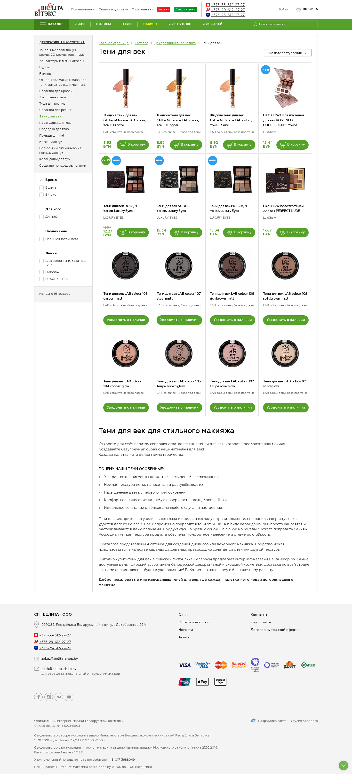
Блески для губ (51, 142)
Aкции (184, 637)
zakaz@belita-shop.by (59, 659)
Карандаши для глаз (55, 122)
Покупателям (83, 9)
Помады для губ (51, 135)
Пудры (44, 67)
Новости (185, 630)
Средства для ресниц (55, 110)
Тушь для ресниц (52, 103)
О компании (143, 9)
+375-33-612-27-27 (225, 5)
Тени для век (50, 116)
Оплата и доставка (113, 9)
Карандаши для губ (54, 159)
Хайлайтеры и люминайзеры (61, 61)
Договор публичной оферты (275, 630)
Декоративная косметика (62, 42)
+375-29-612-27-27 (225, 10)
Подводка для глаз (54, 129)
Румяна (45, 73)
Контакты (259, 615)
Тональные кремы (52, 97)
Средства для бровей (55, 91)
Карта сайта (261, 622)
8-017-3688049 (123, 759)
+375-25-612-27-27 (225, 15)
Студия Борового (304, 721)
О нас (183, 615)
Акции (164, 9)
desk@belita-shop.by (59, 669)
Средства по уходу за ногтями (62, 165)
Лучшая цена (185, 9)
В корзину (132, 144)
